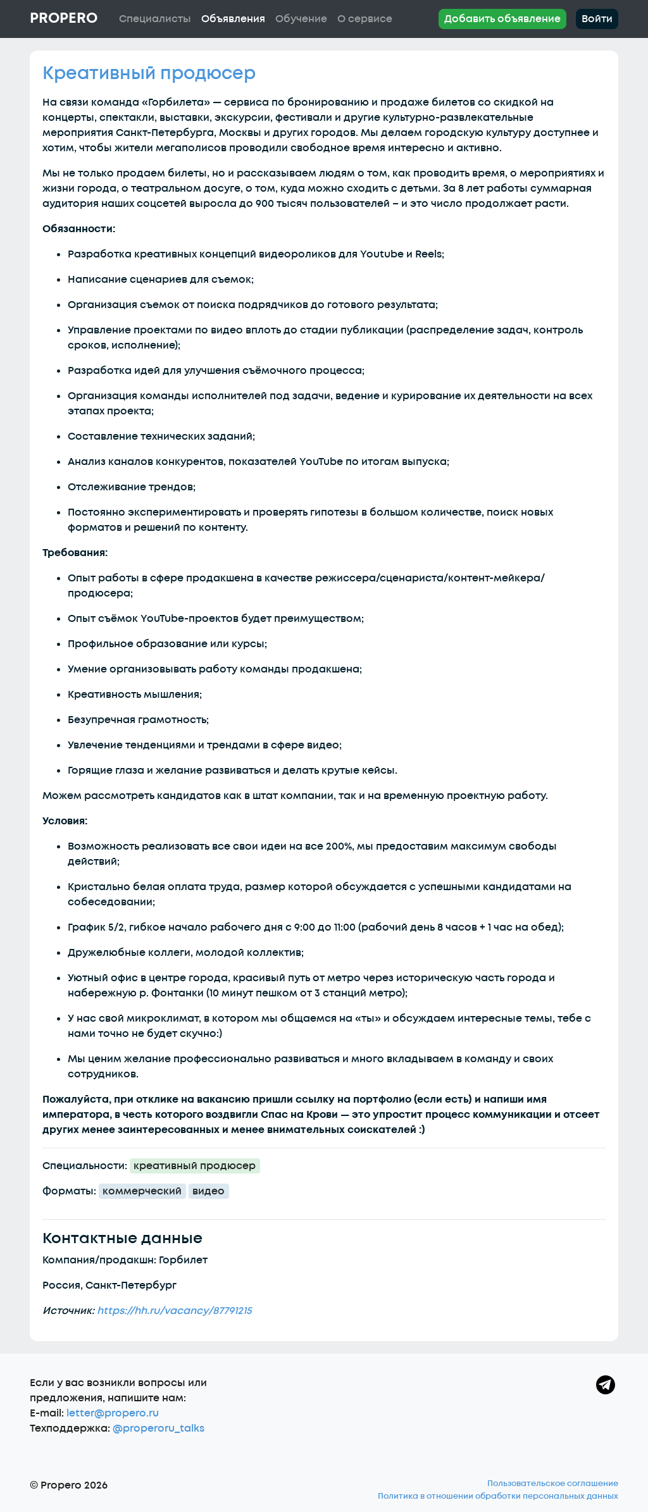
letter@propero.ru (112, 1413)
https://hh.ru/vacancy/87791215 (174, 1311)
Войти (597, 19)
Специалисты (155, 19)
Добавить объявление (502, 19)
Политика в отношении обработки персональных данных (498, 1496)
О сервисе (364, 19)
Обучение (301, 19)
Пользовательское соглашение (552, 1483)
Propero (63, 18)
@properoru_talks (158, 1428)
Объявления (233, 19)
